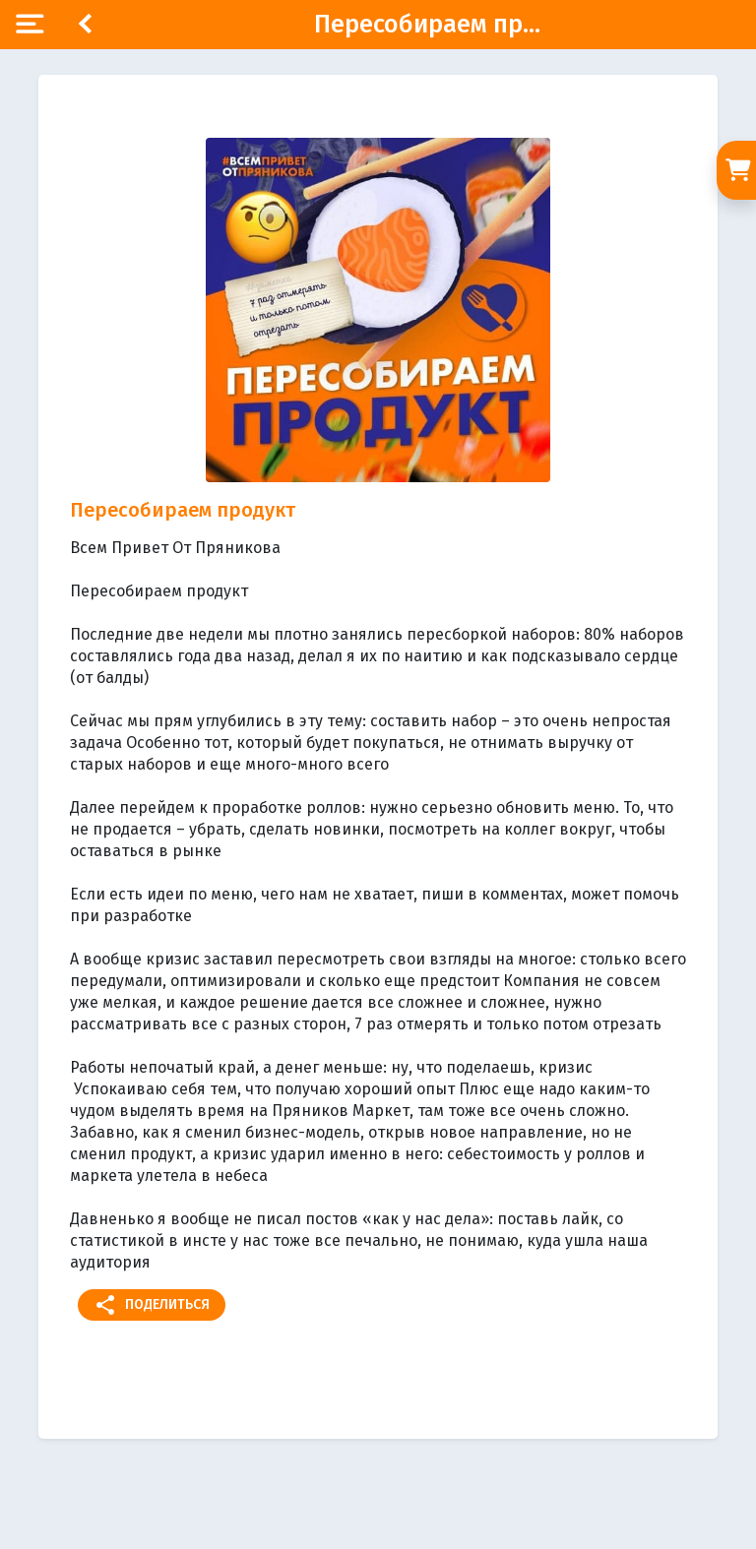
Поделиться (152, 1305)
